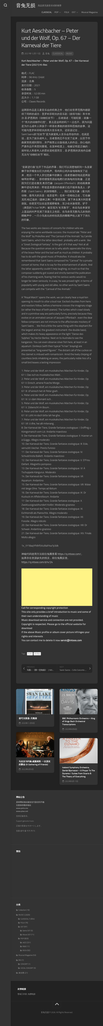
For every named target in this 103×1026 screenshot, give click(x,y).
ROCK (25, 950)
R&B (24, 946)
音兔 (47, 53)
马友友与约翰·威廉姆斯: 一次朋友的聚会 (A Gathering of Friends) (34, 763)
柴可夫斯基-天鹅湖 (28, 718)
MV (20, 960)
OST (74, 12)
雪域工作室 (22, 994)
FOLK (66, 12)
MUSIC (69, 53)
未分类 (21, 973)
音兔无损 (25, 5)
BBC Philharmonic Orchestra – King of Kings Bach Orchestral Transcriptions (78, 721)
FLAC (30, 654)
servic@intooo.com (71, 640)
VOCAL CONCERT (27, 968)
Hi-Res (37, 654)
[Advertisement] (56, 587)
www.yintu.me (22, 808)
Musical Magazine (89, 12)
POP (56, 12)
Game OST (26, 931)
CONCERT (24, 964)
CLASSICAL (47, 12)
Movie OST (27, 935)
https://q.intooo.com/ (69, 554)
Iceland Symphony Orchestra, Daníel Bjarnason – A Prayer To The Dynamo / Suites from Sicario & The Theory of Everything (78, 772)
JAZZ (24, 943)
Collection (22, 910)
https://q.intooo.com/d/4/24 (37, 562)
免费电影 (32, 994)
